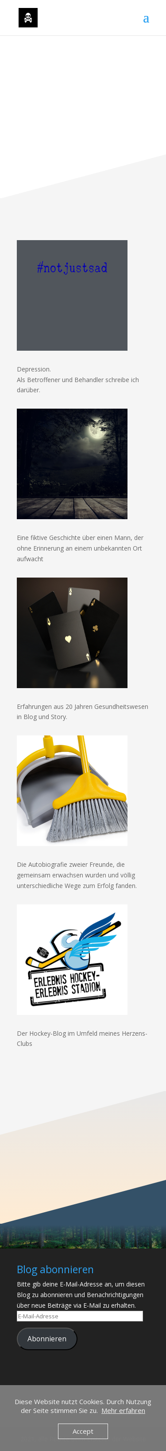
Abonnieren (46, 1339)
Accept (83, 1431)
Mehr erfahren (123, 1410)
